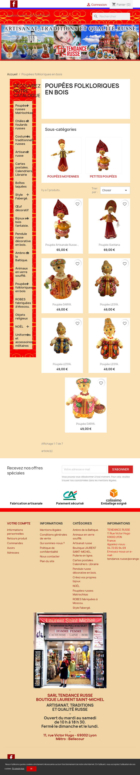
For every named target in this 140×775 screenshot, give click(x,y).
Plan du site (47, 561)
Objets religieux (21, 316)
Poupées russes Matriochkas (23, 109)
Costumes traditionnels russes (23, 140)
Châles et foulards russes (22, 124)
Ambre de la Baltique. (22, 256)
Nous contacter (50, 556)
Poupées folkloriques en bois (23, 287)
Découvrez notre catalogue (27, 91)
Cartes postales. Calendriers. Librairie (23, 169)
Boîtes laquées (21, 184)
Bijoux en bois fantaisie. (22, 222)
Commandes (15, 543)
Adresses (13, 552)
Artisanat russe (22, 154)
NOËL (19, 327)
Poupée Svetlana (109, 245)
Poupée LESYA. (109, 304)
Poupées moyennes (63, 176)
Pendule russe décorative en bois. (23, 239)
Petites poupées (103, 176)
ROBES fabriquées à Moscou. (23, 303)
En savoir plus (18, 768)
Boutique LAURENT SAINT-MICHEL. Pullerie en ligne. (84, 551)
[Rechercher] (111, 16)
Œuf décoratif (22, 208)
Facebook (14, 4)
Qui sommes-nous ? (52, 543)
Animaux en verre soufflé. (21, 272)
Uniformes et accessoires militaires (23, 340)
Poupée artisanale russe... (62, 245)
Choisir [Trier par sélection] (115, 190)
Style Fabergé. (21, 196)
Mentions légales (50, 530)
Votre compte (18, 523)
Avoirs (11, 548)
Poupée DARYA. (62, 304)
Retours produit (17, 538)
